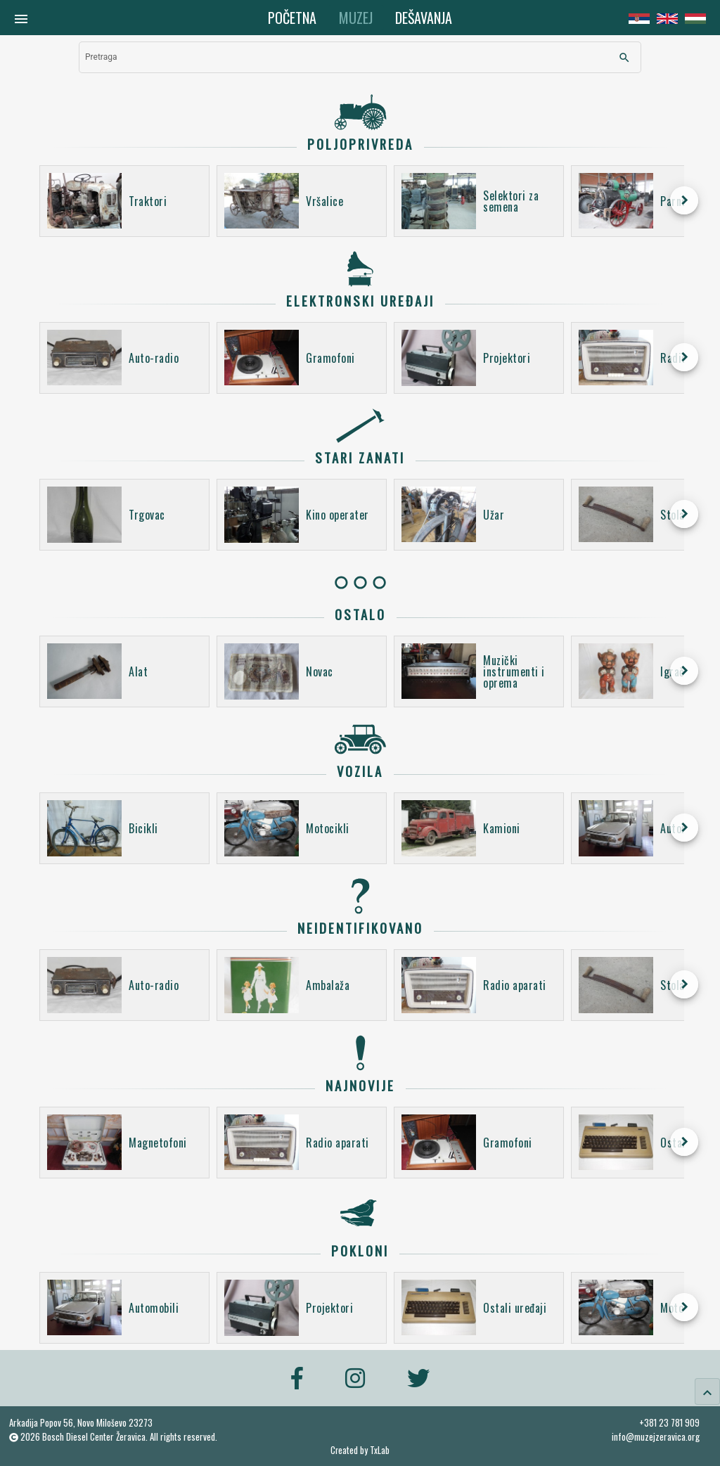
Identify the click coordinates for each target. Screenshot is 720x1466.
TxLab (380, 1450)
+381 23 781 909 (669, 1422)
